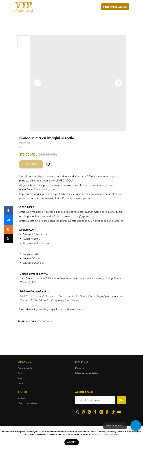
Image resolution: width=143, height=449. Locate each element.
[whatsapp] (89, 412)
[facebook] (95, 412)
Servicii (20, 378)
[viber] (83, 412)
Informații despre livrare (27, 403)
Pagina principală (24, 368)
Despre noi (79, 368)
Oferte (20, 383)
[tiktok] (113, 412)
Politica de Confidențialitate (105, 434)
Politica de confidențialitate (87, 373)
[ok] (107, 412)
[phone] (77, 412)
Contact (21, 398)
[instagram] (101, 412)
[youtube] (119, 412)
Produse (21, 373)
